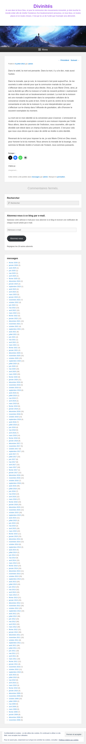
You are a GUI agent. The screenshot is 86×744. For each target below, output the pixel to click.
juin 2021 (12, 337)
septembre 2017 (15, 451)
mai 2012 (12, 621)
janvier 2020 (13, 380)
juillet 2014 (13, 552)
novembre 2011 (14, 637)
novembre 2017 (14, 446)
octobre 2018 (14, 417)
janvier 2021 (13, 350)
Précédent (63, 60)
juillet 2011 (13, 648)
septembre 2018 (15, 419)
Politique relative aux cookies (69, 740)
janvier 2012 (13, 632)
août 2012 (12, 614)
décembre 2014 (14, 539)
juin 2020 (12, 366)
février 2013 (13, 597)
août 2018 (12, 422)
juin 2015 (12, 523)
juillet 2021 (13, 334)
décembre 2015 (14, 507)
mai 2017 (12, 462)
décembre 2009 (14, 693)
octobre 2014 (14, 544)
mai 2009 (12, 704)
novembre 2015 (14, 510)
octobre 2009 (14, 699)
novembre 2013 (14, 574)
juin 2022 (12, 305)
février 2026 (13, 263)
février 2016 (13, 502)
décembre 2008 (14, 717)
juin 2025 (12, 270)
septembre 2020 (15, 361)
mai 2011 (12, 653)
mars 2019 (13, 403)
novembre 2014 (14, 542)
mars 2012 (13, 627)
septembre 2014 (15, 547)
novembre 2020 (14, 356)
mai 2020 (12, 369)
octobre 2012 (14, 608)
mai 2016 (12, 494)
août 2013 (12, 582)
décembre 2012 (14, 603)
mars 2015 (13, 531)
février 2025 (13, 278)
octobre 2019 (14, 387)
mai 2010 (12, 680)
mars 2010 (13, 685)
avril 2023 (12, 292)
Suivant (75, 60)
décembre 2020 (14, 353)
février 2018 (13, 438)
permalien (61, 177)
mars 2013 (13, 595)
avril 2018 (12, 433)
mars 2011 (13, 659)
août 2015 (12, 518)
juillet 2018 (13, 425)
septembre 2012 (15, 611)
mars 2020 (13, 374)
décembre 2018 (14, 411)
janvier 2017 (13, 473)
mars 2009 (13, 709)
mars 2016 (13, 499)
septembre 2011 (15, 643)
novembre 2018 (14, 414)
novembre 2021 (14, 324)
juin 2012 (12, 619)
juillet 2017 (13, 457)
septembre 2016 (15, 483)
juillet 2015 (13, 520)
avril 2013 (12, 592)
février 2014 (13, 566)
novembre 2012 (14, 606)
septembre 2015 (15, 515)
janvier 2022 (13, 318)
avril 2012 (12, 624)
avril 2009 (12, 706)
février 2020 (13, 377)
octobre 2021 (14, 326)
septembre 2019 (15, 390)
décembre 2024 (14, 281)
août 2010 (12, 675)
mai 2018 (12, 430)
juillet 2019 (13, 395)
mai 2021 (12, 340)
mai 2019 (12, 398)
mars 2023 (13, 294)
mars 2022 (13, 313)
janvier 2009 (13, 714)
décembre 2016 (14, 475)
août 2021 (12, 332)
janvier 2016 (13, 504)
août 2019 (12, 393)
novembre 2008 (14, 720)
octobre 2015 (14, 512)
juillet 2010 (13, 677)
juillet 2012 (13, 616)
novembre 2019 (14, 385)
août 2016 (12, 486)
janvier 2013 (13, 600)
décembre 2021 (14, 321)
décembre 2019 (14, 382)
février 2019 (13, 406)
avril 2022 (12, 310)
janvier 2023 (13, 297)
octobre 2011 (14, 640)
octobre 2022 (14, 302)
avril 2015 (12, 528)
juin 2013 (12, 587)
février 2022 (13, 316)
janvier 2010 (13, 691)
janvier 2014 (13, 568)
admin (30, 64)
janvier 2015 (13, 536)
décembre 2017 (14, 443)
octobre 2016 (14, 480)
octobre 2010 (14, 669)
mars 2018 (13, 435)
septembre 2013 (15, 579)
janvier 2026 (13, 265)
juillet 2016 (13, 489)
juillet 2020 (13, 363)
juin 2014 (12, 555)
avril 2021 (12, 342)
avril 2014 (12, 560)
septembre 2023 (15, 286)
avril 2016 (12, 497)
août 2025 (12, 268)
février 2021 (13, 348)
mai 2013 (12, 590)
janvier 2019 (13, 409)
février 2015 (13, 534)
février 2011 (13, 661)
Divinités (43, 6)
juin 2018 (12, 427)
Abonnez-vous (16, 238)
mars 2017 (13, 467)
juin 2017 (12, 459)
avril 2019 (12, 401)
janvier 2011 (13, 664)
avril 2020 (12, 371)
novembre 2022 (14, 300)
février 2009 (13, 712)
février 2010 (13, 688)
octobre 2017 (14, 449)
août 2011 (12, 645)
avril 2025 (12, 276)
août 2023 (12, 289)
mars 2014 (13, 563)
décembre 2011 (14, 635)
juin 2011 (12, 651)
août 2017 (12, 454)
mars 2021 (13, 345)
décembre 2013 (14, 571)
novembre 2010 (14, 667)
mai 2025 (12, 273)
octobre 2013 (14, 576)
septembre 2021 (15, 329)
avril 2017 (12, 465)
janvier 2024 (13, 284)
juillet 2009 (13, 701)
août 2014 (12, 550)
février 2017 (13, 470)
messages (36, 177)
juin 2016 (12, 491)
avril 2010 (12, 683)
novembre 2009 (14, 696)
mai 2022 (12, 308)
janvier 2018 (13, 441)
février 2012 (13, 629)
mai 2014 (12, 558)
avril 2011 (12, 656)
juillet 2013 (13, 584)
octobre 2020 (14, 358)
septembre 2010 (15, 672)
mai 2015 (12, 526)
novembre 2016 (14, 478)
